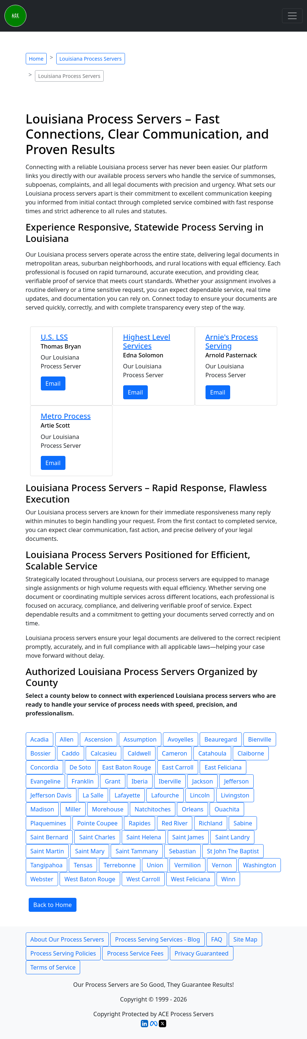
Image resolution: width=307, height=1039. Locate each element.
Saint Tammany (136, 851)
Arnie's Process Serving (232, 341)
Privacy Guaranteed (202, 953)
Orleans (192, 809)
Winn (228, 879)
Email (53, 383)
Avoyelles (180, 739)
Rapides (139, 823)
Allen (67, 739)
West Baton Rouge (89, 879)
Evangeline (46, 781)
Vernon (222, 865)
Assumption (140, 739)
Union (155, 865)
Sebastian (182, 851)
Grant (113, 781)
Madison (42, 809)
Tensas (83, 865)
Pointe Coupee (97, 823)
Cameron (174, 753)
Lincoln (200, 795)
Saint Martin (47, 851)
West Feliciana (190, 879)
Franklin (83, 781)
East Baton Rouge (126, 767)
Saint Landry (232, 837)
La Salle (93, 795)
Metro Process (66, 416)
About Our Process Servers (67, 939)
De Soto (80, 767)
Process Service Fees (135, 953)
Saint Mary (89, 851)
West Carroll (143, 879)
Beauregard (220, 739)
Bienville (259, 739)
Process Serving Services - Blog (157, 939)
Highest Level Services (147, 341)
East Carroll (177, 767)
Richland (210, 823)
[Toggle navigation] (292, 15)
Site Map (245, 939)
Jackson (202, 781)
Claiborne (251, 753)
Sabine (242, 823)
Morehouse (108, 809)
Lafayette (127, 795)
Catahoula (212, 753)
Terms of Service (53, 967)
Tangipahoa (47, 865)
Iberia (140, 781)
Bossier (41, 753)
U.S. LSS (54, 337)
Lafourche (165, 795)
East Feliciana (223, 767)
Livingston (235, 795)
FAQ (216, 939)
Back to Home (52, 905)
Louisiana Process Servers (91, 58)
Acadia (40, 739)
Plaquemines (48, 823)
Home (36, 58)
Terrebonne (120, 865)
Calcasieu (103, 753)
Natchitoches (153, 809)
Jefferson (236, 781)
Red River (175, 823)
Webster (42, 879)
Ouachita (226, 809)
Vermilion (187, 865)
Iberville (170, 781)
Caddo (70, 753)
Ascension (99, 739)
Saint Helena (143, 837)
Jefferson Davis (51, 795)
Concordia (44, 767)
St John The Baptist (233, 851)
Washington (259, 865)
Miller (73, 809)
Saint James (188, 837)
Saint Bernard (49, 837)
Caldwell (139, 753)
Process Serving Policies (63, 953)
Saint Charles (97, 837)
